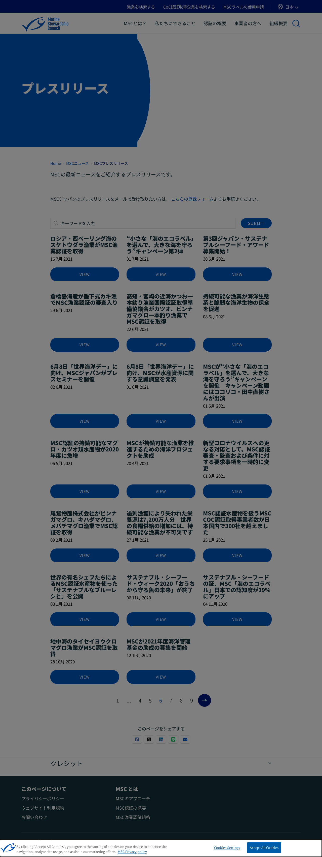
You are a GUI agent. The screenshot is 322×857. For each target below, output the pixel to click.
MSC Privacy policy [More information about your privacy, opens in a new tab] (132, 853)
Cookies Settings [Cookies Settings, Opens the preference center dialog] (227, 849)
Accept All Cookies (264, 849)
